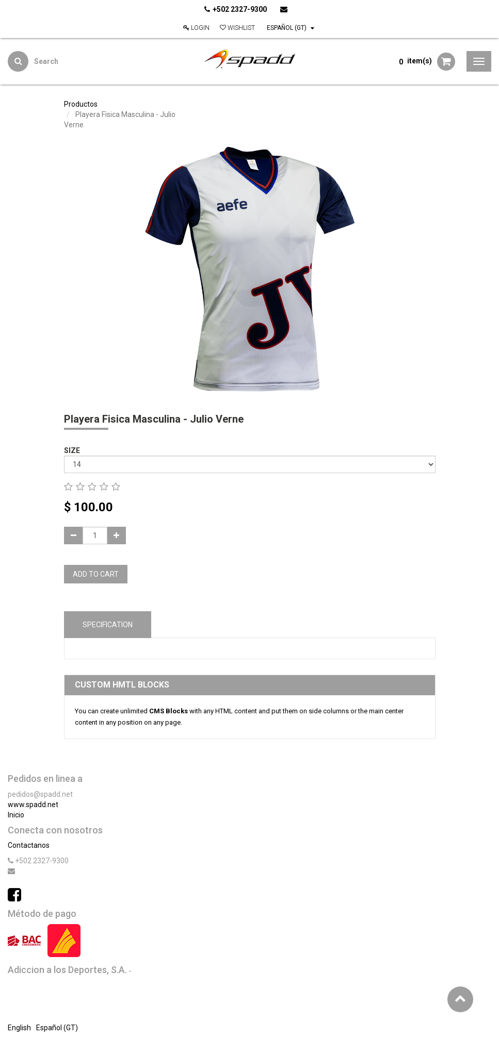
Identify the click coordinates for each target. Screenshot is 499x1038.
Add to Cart (96, 574)
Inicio (16, 815)
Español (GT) (290, 27)
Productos (81, 104)
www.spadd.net (33, 804)
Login (196, 27)
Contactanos (29, 845)
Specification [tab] (108, 625)
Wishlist (237, 27)
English (19, 1028)
